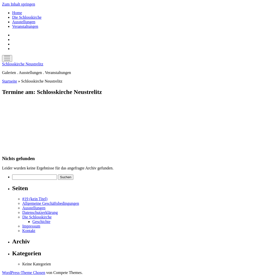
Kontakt (28, 231)
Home (17, 13)
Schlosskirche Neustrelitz (22, 64)
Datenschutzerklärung (40, 212)
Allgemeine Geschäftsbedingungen (50, 203)
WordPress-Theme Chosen (23, 272)
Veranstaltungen (25, 26)
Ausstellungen (23, 22)
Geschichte (41, 221)
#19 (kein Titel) (35, 199)
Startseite (9, 81)
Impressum (31, 226)
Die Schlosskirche (26, 17)
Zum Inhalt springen (18, 4)
